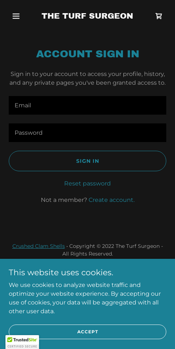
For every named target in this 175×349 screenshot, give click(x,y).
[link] (87, 16)
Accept (87, 331)
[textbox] (87, 105)
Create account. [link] (112, 199)
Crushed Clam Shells (38, 246)
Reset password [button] (87, 183)
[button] (20, 16)
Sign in (87, 161)
